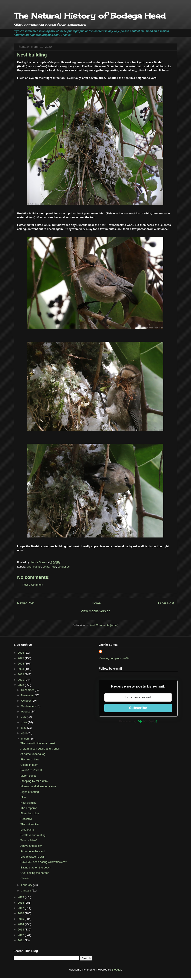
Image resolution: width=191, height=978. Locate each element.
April (24, 733)
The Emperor (28, 808)
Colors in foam (29, 764)
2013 (21, 929)
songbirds (64, 566)
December (28, 690)
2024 (21, 663)
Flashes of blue (29, 759)
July (24, 716)
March (25, 738)
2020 (21, 685)
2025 (21, 658)
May (24, 727)
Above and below (31, 845)
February (27, 885)
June (24, 722)
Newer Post (25, 603)
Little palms (27, 829)
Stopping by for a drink (34, 781)
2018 (21, 902)
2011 (21, 940)
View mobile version (95, 611)
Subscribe (138, 708)
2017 (21, 908)
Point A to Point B (31, 770)
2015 (21, 918)
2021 (21, 679)
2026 (21, 652)
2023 (21, 668)
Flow (23, 797)
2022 (21, 674)
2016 (21, 913)
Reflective (26, 819)
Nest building (28, 802)
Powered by (138, 721)
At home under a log (32, 754)
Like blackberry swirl (32, 856)
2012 (21, 935)
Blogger (116, 969)
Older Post (166, 603)
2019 (21, 897)
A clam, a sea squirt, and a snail (40, 748)
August (25, 711)
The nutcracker (29, 824)
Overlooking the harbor (34, 872)
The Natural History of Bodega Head (90, 15)
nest (53, 566)
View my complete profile (114, 658)
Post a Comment (33, 584)
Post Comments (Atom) (104, 625)
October (26, 700)
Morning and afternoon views (38, 786)
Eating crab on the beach (35, 867)
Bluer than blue (29, 813)
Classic (24, 878)
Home (96, 603)
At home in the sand (32, 851)
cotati (46, 566)
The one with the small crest (37, 743)
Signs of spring (29, 791)
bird (29, 566)
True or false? (28, 840)
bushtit (37, 566)
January (26, 890)
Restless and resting (33, 835)
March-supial (28, 775)
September (28, 706)
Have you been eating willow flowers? (43, 862)
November (28, 695)
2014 (21, 924)
